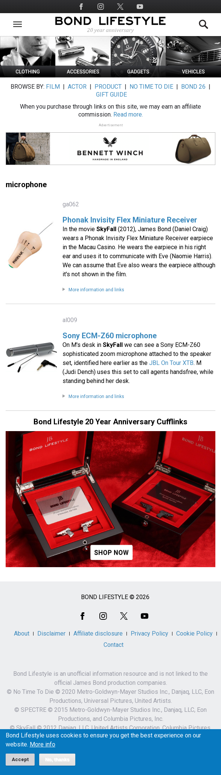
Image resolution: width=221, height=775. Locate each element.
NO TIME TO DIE (151, 86)
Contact (113, 644)
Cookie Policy (194, 633)
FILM (53, 86)
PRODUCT (108, 86)
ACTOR (77, 86)
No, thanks (57, 763)
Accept (20, 763)
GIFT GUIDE (111, 94)
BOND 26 (193, 86)
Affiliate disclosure (98, 633)
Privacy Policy (149, 633)
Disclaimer (51, 633)
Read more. (128, 114)
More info (42, 748)
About (21, 633)
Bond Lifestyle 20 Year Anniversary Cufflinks (110, 421)
